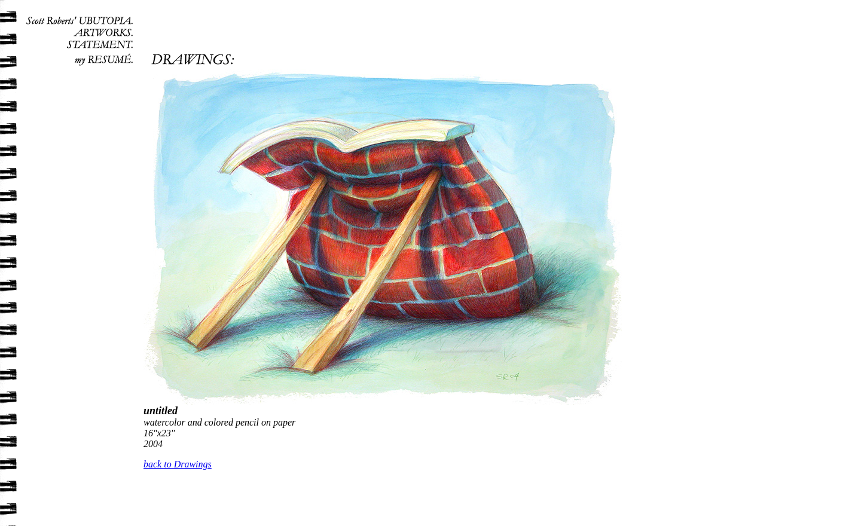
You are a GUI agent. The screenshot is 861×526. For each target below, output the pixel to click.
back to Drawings (178, 464)
